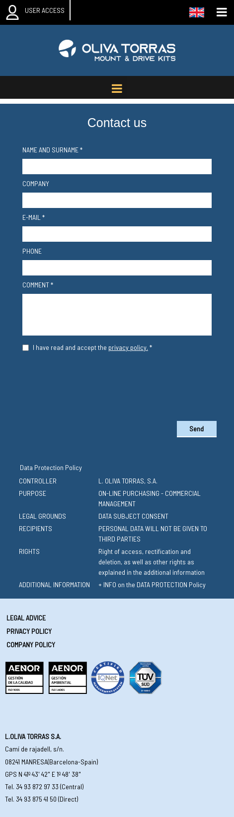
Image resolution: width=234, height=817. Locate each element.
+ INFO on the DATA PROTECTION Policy (152, 584)
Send (196, 428)
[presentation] (117, 384)
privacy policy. (128, 347)
